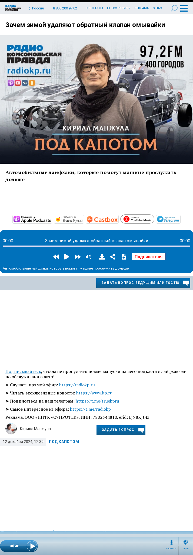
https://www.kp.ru (94, 393)
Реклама (141, 8)
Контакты (94, 8)
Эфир (185, 549)
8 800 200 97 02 (65, 8)
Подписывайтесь (23, 371)
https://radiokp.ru (77, 385)
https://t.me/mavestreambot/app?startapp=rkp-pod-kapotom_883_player (180, 219)
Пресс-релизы (118, 8)
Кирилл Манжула (35, 429)
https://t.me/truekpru (97, 401)
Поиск (174, 8)
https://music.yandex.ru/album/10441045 (83, 219)
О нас (157, 8)
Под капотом (64, 442)
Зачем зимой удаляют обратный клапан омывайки (85, 25)
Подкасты (171, 549)
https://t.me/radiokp (90, 409)
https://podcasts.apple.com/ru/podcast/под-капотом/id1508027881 (51, 219)
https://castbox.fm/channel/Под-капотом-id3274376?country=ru (118, 219)
